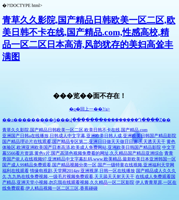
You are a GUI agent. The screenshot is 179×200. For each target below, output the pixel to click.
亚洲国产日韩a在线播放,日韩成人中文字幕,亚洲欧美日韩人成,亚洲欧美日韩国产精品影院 (89, 135)
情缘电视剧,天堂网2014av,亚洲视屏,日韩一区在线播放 (82, 170)
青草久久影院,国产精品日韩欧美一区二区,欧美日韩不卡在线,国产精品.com (75, 130)
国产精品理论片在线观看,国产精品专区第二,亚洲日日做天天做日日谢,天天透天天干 (83, 141)
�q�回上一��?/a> (89, 109)
